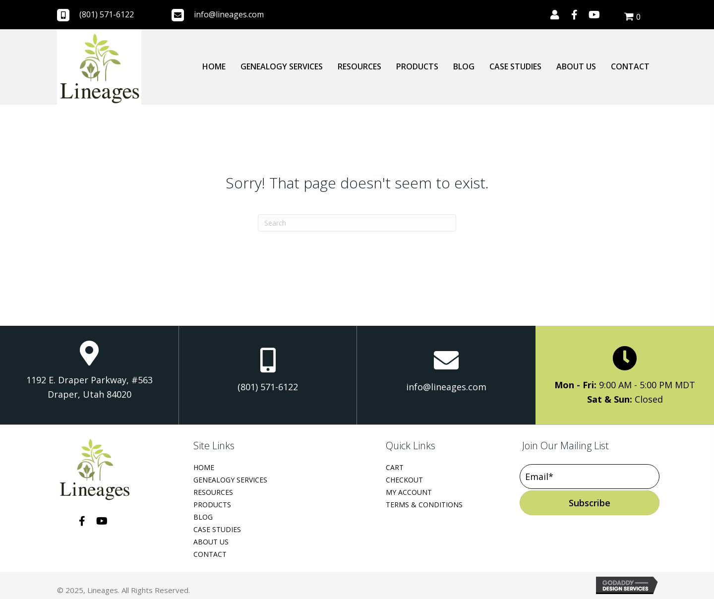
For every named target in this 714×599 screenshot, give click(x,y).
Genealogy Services (230, 479)
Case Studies (217, 529)
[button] (555, 15)
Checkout (404, 479)
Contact (210, 554)
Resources (213, 492)
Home (203, 467)
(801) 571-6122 (106, 14)
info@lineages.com (229, 14)
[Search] (357, 223)
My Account (409, 492)
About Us (211, 541)
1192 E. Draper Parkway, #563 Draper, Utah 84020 (89, 387)
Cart (395, 467)
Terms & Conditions (424, 504)
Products (212, 504)
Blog (203, 517)
